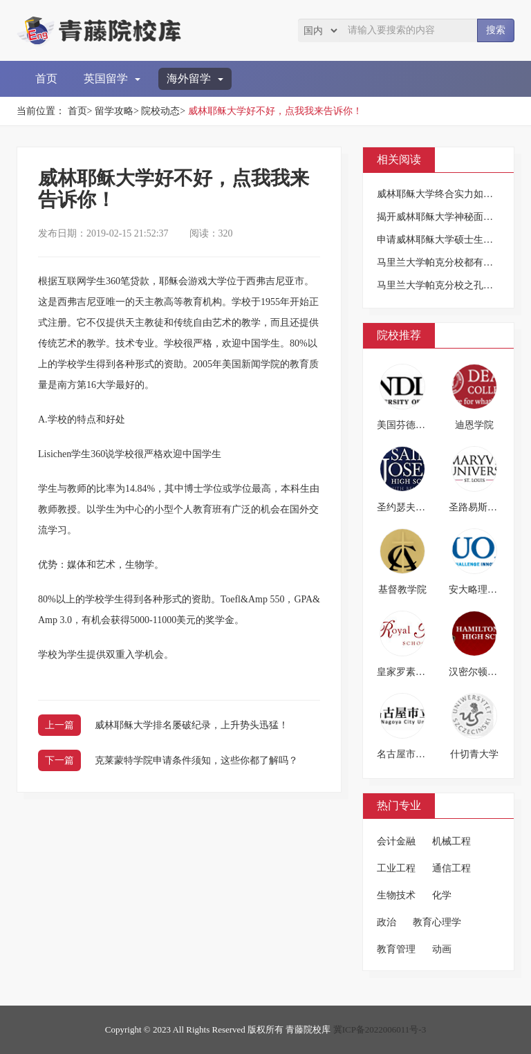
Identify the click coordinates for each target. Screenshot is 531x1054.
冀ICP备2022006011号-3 (380, 1029)
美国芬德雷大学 (411, 425)
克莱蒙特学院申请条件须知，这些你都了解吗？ (196, 760)
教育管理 (396, 949)
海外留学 (195, 78)
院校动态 (160, 111)
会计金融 (396, 841)
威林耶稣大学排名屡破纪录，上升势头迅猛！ (191, 725)
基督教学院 (402, 589)
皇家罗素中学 (406, 672)
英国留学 (112, 78)
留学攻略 (114, 111)
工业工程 (396, 868)
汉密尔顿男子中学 (487, 672)
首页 (46, 78)
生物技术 (396, 895)
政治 (386, 922)
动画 (441, 949)
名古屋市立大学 (411, 754)
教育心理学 (437, 922)
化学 (441, 895)
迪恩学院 (474, 425)
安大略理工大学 (482, 589)
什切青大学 (474, 754)
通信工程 (451, 868)
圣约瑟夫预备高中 (415, 507)
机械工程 (451, 841)
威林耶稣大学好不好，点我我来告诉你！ (275, 111)
